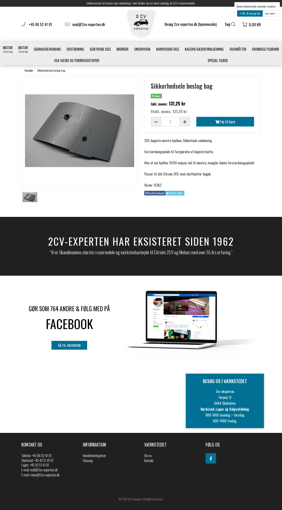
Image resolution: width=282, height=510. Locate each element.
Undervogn (142, 49)
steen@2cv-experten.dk (44, 474)
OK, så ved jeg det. (251, 13)
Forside (29, 70)
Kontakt (148, 460)
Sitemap (88, 460)
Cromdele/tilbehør (265, 49)
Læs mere (270, 13)
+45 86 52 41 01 (40, 24)
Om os (148, 455)
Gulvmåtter (238, 49)
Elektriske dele (100, 49)
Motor (7, 49)
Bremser (123, 49)
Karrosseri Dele (167, 49)
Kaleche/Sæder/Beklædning (204, 49)
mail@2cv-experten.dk (88, 24)
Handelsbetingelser (94, 455)
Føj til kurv (225, 121)
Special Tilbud (218, 60)
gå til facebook (69, 345)
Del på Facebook (155, 193)
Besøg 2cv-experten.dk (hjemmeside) (191, 24)
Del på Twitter (174, 193)
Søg (230, 24)
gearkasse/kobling (47, 49)
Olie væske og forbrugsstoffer (76, 60)
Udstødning (75, 49)
